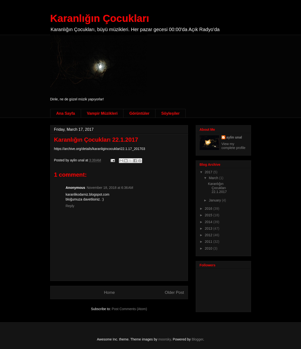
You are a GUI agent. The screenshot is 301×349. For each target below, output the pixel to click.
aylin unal (234, 137)
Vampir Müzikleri (102, 113)
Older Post (174, 292)
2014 (209, 222)
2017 (209, 172)
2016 (209, 208)
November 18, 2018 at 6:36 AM (110, 188)
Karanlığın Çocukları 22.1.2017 (96, 139)
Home (109, 292)
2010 (209, 248)
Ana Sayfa (65, 113)
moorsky (164, 339)
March (214, 178)
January (215, 200)
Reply (70, 206)
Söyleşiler (170, 113)
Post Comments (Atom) (129, 309)
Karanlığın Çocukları (99, 18)
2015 (209, 215)
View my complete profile (233, 146)
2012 (209, 235)
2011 (209, 242)
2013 (209, 228)
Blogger (197, 339)
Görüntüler (139, 113)
